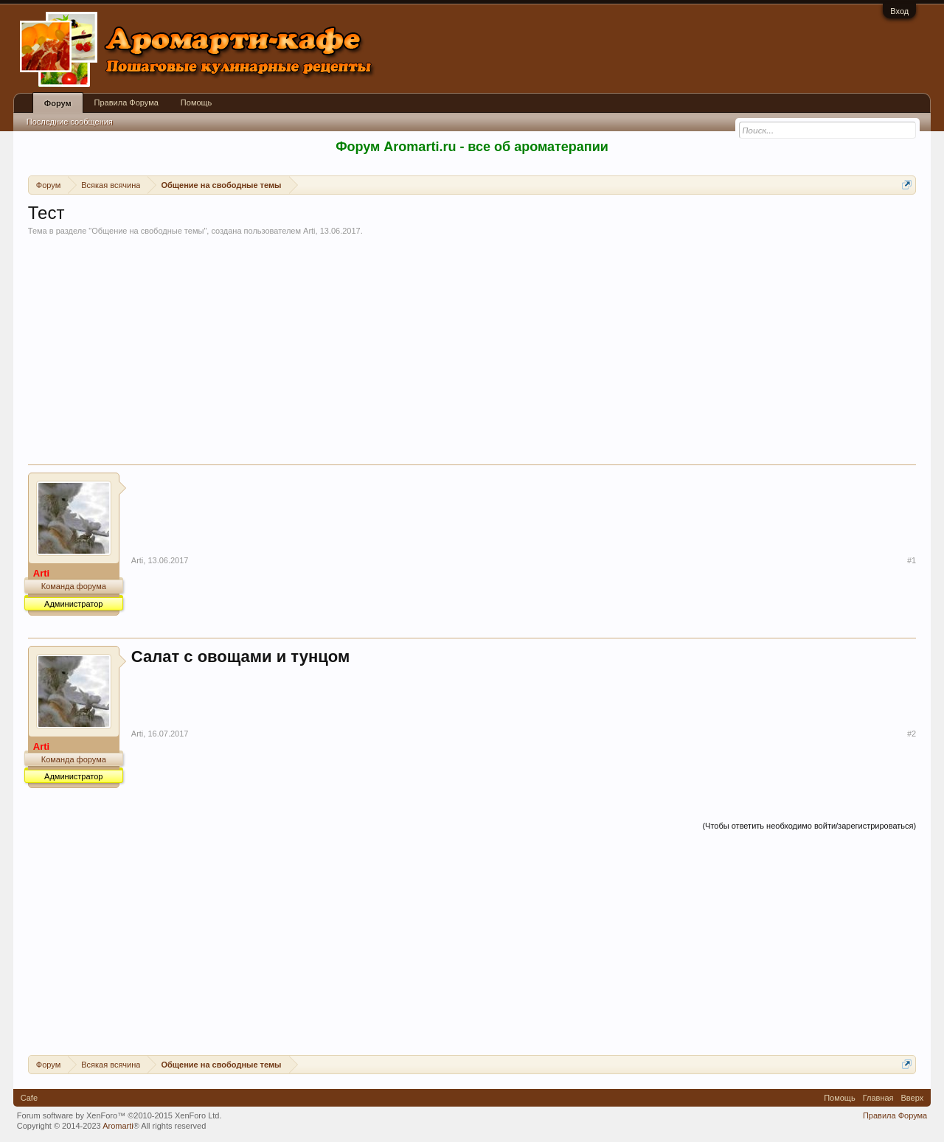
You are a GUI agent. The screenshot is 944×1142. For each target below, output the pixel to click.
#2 (911, 733)
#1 (911, 560)
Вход (899, 11)
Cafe (29, 1097)
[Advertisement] (472, 354)
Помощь (196, 102)
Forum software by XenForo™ (119, 1115)
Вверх (912, 1097)
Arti (309, 230)
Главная (878, 1097)
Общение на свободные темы (147, 230)
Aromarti (118, 1125)
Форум (58, 103)
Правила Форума (126, 102)
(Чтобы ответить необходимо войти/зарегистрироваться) (809, 825)
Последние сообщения (70, 121)
